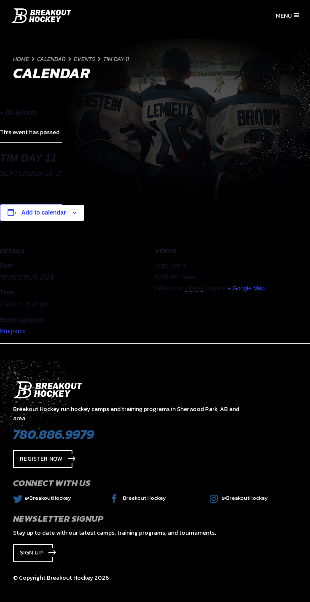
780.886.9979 (53, 434)
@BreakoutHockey (42, 498)
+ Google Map (246, 288)
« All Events (19, 112)
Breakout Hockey (138, 498)
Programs (13, 331)
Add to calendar (43, 212)
